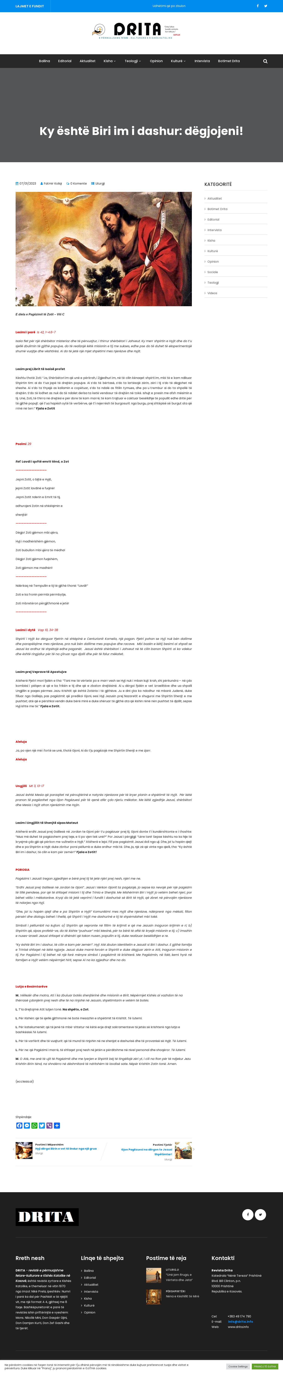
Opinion (156, 61)
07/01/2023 (28, 183)
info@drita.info (240, 1321)
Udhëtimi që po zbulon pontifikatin (184, 6)
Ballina (44, 61)
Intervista (202, 61)
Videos (212, 293)
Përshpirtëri (175, 1291)
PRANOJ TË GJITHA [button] (265, 1366)
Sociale (212, 272)
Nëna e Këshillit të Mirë (182, 1296)
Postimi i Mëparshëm (60, 1147)
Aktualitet (87, 61)
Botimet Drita (229, 61)
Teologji (133, 61)
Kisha (110, 61)
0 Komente (78, 183)
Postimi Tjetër (148, 1150)
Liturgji (100, 183)
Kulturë (178, 61)
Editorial (64, 61)
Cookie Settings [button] (238, 1366)
